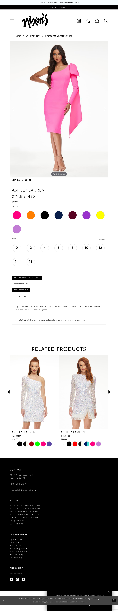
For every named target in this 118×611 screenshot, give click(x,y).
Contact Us (15, 548)
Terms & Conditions (19, 557)
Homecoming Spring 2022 (58, 37)
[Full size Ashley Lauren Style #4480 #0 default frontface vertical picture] (59, 109)
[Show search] (106, 21)
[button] (11, 21)
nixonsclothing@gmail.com (23, 496)
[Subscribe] (35, 579)
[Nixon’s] (35, 21)
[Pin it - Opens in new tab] (26, 180)
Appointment (16, 545)
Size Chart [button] (101, 240)
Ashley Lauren (33, 37)
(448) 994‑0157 (18, 490)
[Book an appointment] (59, 7)
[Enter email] (23, 579)
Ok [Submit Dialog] (113, 606)
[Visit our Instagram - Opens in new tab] (17, 585)
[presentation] (34, 397)
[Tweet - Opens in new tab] (22, 180)
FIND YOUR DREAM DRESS (45, 2)
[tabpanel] (59, 109)
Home (18, 37)
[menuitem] (11, 21)
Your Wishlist (16, 551)
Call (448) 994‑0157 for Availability (31, 280)
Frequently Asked (18, 554)
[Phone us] (87, 21)
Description (20, 302)
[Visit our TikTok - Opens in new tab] (23, 585)
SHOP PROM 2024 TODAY (72, 2)
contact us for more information (71, 326)
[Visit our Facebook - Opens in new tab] (11, 585)
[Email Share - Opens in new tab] (30, 181)
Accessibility (16, 563)
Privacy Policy (17, 560)
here (83, 608)
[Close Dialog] (4, 606)
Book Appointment (23, 295)
